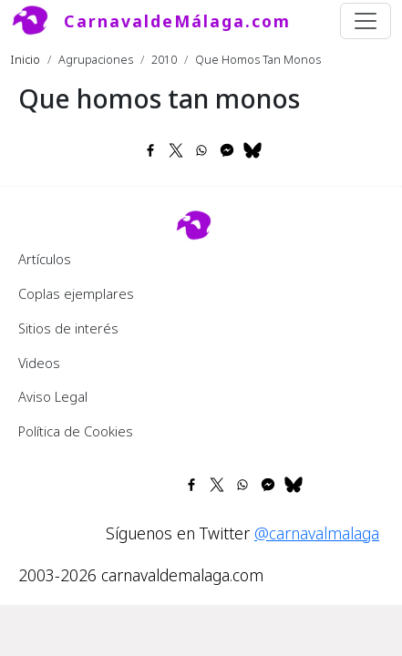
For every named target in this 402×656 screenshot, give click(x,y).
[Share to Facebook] (150, 150)
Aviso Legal (53, 396)
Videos (39, 363)
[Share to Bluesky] (252, 150)
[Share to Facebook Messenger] (227, 150)
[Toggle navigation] (365, 21)
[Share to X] (176, 150)
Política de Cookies (75, 431)
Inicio (25, 59)
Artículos (44, 259)
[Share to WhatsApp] (201, 150)
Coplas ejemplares (76, 293)
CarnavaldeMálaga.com (177, 21)
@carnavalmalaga (316, 533)
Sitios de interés (68, 328)
